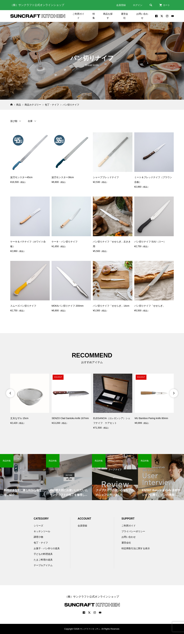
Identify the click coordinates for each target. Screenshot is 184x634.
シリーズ (38, 525)
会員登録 (121, 5)
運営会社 (124, 15)
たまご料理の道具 (43, 559)
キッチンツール (42, 531)
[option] (29, 399)
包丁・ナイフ (41, 542)
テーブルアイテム (43, 565)
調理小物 (38, 537)
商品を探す (108, 15)
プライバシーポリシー (133, 531)
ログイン (137, 5)
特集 (94, 15)
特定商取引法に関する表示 (135, 548)
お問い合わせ (142, 15)
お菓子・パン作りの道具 (47, 548)
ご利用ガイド (78, 15)
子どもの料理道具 (43, 554)
